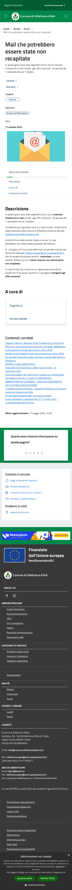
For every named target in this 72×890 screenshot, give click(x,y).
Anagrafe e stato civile (18, 651)
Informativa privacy (16, 839)
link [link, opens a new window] (63, 872)
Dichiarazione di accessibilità (21, 849)
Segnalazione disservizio (19, 807)
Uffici (9, 618)
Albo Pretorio (13, 835)
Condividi (12, 81)
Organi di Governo (16, 609)
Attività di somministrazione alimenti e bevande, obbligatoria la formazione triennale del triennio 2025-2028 (35, 348)
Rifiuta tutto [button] (48, 878)
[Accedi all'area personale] (54, 5)
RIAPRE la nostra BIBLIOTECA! (20, 364)
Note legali (12, 844)
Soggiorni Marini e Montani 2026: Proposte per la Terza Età (34, 343)
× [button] (69, 855)
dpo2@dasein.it (16, 771)
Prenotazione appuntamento (21, 802)
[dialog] (36, 871)
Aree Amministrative (17, 614)
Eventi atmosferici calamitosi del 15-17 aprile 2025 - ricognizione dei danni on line (31, 400)
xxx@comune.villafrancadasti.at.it (21, 234)
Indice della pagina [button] (18, 172)
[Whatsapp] (14, 595)
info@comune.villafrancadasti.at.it (25, 750)
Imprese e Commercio (17, 656)
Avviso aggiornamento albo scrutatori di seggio (28, 395)
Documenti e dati (15, 637)
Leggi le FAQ (13, 811)
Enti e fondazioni (15, 623)
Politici (10, 628)
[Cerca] (66, 16)
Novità (17, 28)
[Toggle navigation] (6, 16)
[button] (36, 885)
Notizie (10, 689)
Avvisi (27, 28)
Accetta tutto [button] (24, 878)
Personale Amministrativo (19, 632)
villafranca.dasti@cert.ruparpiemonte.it (44, 253)
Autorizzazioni (14, 675)
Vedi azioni (12, 87)
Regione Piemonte (13, 5)
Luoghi (10, 712)
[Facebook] (7, 595)
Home (6, 28)
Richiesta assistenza (17, 816)
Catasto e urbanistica (17, 661)
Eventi (10, 716)
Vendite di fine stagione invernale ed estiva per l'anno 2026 (34, 353)
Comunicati (12, 694)
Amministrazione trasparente (21, 830)
